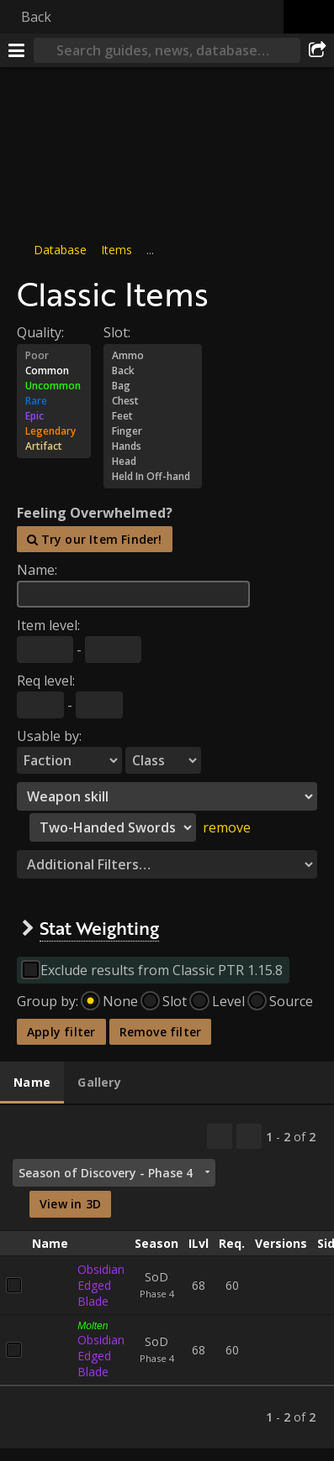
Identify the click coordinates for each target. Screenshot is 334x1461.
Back (36, 17)
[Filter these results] (249, 1136)
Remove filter (160, 1032)
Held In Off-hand (152, 476)
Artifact (54, 446)
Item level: (48, 625)
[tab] (32, 1083)
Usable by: (49, 736)
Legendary (54, 431)
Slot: (116, 332)
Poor (54, 355)
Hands (152, 446)
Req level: (46, 680)
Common (54, 370)
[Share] (317, 50)
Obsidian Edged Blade (101, 1285)
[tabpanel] (167, 1276)
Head (152, 461)
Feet (152, 416)
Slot (174, 1001)
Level (228, 1001)
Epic (54, 416)
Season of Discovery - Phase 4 (106, 1173)
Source (291, 1001)
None (120, 1001)
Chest (152, 401)
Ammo (152, 355)
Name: (37, 570)
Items (116, 250)
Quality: (40, 332)
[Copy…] (219, 1136)
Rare (54, 401)
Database (60, 250)
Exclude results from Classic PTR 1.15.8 (161, 970)
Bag (152, 386)
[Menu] (17, 50)
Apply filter (61, 1032)
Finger (152, 431)
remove (227, 827)
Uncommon (54, 386)
